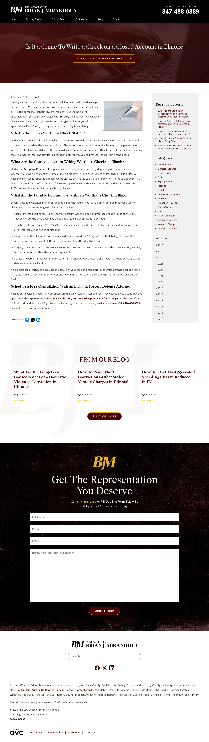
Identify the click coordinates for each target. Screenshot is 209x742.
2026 (159, 245)
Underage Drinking (167, 219)
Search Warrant (166, 207)
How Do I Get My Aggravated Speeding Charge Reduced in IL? (174, 132)
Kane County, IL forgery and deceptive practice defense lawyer (81, 298)
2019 (159, 288)
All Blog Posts (104, 416)
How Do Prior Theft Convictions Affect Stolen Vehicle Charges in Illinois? (174, 123)
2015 (159, 312)
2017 (159, 300)
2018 (159, 294)
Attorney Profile (34, 19)
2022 (159, 269)
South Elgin (23, 690)
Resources (74, 732)
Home (13, 19)
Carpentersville (85, 690)
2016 (159, 306)
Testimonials (81, 19)
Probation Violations (168, 202)
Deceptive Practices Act (37, 169)
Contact (116, 19)
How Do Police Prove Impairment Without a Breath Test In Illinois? (174, 147)
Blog (100, 19)
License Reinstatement (169, 194)
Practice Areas (58, 19)
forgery (64, 116)
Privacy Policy (55, 732)
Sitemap (90, 732)
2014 (159, 318)
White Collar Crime (167, 228)
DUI (160, 177)
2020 (159, 282)
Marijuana (163, 198)
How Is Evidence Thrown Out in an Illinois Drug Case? (175, 140)
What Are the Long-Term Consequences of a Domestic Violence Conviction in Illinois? (173, 113)
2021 (159, 275)
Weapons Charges (167, 224)
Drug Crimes (164, 173)
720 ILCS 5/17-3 (28, 140)
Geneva (59, 690)
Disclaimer (36, 732)
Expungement (165, 181)
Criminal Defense (166, 164)
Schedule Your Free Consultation (104, 58)
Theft (161, 211)
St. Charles (47, 690)
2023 (159, 263)
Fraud (36, 97)
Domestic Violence (167, 168)
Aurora (36, 690)
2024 (159, 257)
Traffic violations (166, 215)
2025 (159, 251)
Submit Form (104, 610)
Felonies (162, 185)
